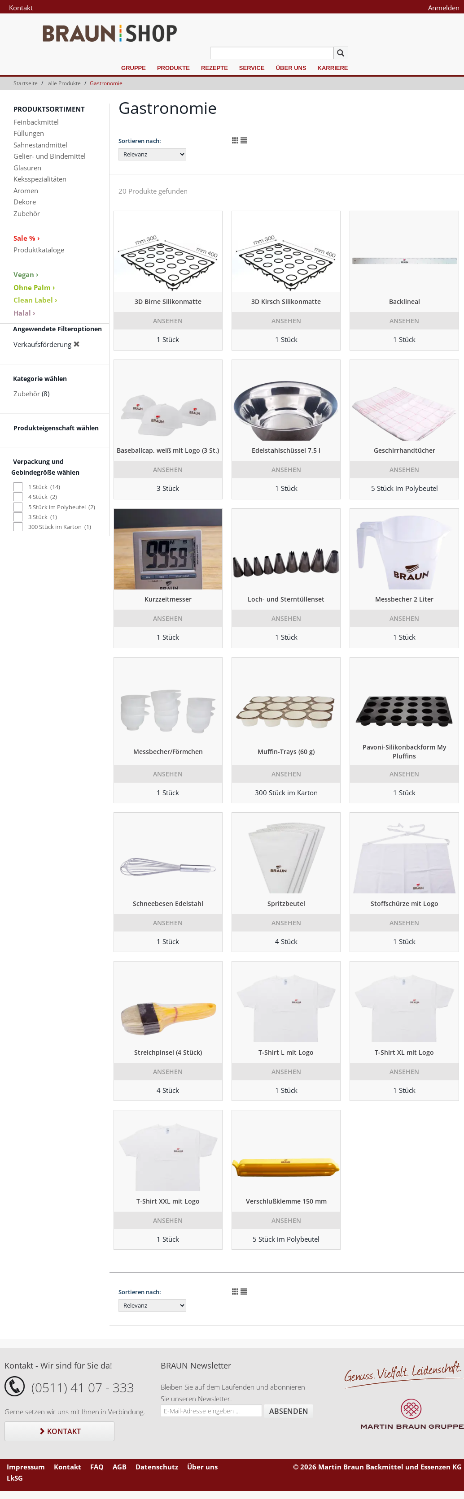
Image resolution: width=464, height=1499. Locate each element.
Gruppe (133, 68)
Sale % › (26, 238)
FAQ (97, 1466)
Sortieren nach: (139, 141)
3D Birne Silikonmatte (168, 301)
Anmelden (444, 7)
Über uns (291, 68)
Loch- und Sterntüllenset (286, 599)
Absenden (288, 1411)
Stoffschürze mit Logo (404, 903)
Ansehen (168, 320)
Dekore (24, 201)
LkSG (15, 1477)
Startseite (25, 83)
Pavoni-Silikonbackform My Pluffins (404, 751)
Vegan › (26, 274)
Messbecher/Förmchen (168, 751)
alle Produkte (64, 83)
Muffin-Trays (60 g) (286, 751)
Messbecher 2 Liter (404, 599)
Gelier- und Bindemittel (49, 156)
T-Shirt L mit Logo (286, 1052)
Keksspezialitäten (39, 178)
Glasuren (27, 167)
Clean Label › (35, 299)
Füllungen (28, 133)
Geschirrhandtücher (404, 450)
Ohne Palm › (34, 287)
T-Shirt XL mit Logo (404, 1052)
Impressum (26, 1466)
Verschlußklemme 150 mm (286, 1201)
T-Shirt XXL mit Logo (168, 1201)
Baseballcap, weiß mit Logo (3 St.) (168, 450)
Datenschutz (157, 1466)
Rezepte (214, 68)
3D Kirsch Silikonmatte (286, 301)
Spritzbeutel (286, 903)
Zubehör (26, 213)
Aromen (25, 190)
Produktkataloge (38, 249)
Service (252, 68)
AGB (120, 1466)
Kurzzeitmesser (168, 599)
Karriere (333, 68)
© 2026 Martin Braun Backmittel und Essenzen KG (377, 1466)
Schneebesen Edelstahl (168, 903)
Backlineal (404, 301)
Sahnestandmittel (40, 144)
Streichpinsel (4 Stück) (168, 1052)
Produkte (173, 68)
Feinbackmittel (36, 121)
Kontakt (21, 7)
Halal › (24, 312)
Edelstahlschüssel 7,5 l (286, 450)
